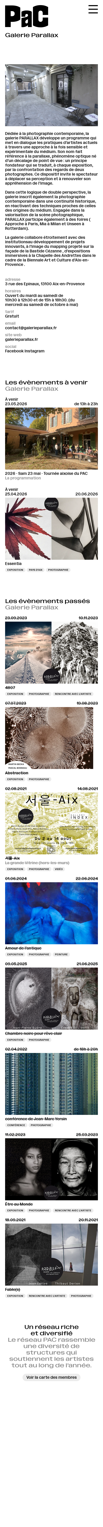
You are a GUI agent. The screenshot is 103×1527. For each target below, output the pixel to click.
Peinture (61, 954)
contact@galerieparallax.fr (31, 328)
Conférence (16, 1125)
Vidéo (59, 869)
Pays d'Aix (35, 569)
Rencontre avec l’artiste (73, 693)
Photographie (58, 569)
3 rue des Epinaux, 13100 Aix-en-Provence (45, 284)
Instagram (35, 351)
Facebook (14, 351)
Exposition (15, 569)
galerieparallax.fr (21, 339)
